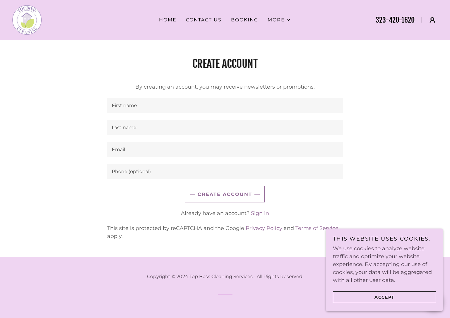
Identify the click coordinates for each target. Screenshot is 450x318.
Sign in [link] (260, 213)
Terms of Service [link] (316, 228)
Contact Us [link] (204, 20)
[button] (279, 19)
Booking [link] (244, 20)
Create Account (225, 194)
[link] (27, 19)
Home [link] (168, 20)
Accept (384, 297)
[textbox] (225, 105)
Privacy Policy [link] (264, 228)
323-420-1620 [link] (395, 20)
